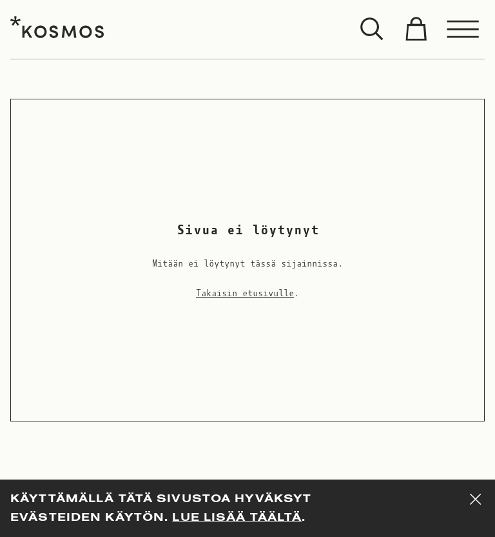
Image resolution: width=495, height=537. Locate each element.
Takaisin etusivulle (245, 293)
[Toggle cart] (416, 30)
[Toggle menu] (463, 30)
